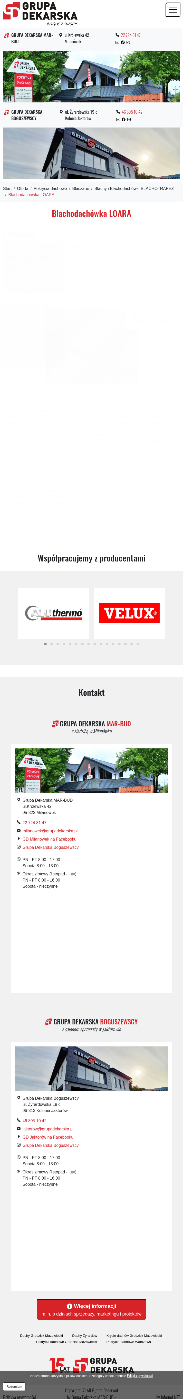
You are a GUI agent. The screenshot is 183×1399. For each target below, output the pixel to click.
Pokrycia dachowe (50, 188)
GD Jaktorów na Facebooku (48, 1137)
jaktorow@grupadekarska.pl (48, 1129)
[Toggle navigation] (173, 10)
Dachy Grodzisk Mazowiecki (41, 1336)
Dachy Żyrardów (84, 1336)
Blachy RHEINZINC (25, 268)
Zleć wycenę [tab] (134, 397)
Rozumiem (14, 1387)
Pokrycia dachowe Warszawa (128, 1342)
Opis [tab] (48, 397)
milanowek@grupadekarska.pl (50, 831)
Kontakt (92, 692)
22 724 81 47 (131, 35)
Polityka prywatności (140, 1375)
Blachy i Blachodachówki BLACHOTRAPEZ (134, 188)
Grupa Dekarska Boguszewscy (51, 847)
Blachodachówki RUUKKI (31, 257)
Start (7, 188)
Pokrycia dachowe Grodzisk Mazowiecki (66, 1342)
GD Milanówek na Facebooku (49, 839)
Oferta (22, 188)
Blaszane (80, 188)
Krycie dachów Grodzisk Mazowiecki (134, 1336)
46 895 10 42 (132, 112)
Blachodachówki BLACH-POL (35, 290)
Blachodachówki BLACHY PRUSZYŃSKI (44, 246)
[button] (45, 643)
